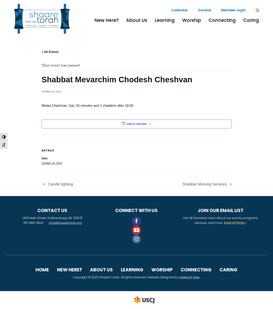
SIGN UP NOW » (235, 223)
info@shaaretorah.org (65, 223)
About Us (136, 20)
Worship (191, 20)
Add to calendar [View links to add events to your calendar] (137, 123)
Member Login (233, 10)
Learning (165, 20)
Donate (204, 10)
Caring (251, 20)
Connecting (222, 20)
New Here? (107, 20)
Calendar (179, 10)
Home (42, 270)
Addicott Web (189, 277)
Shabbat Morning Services (205, 184)
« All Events (50, 51)
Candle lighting (60, 184)
